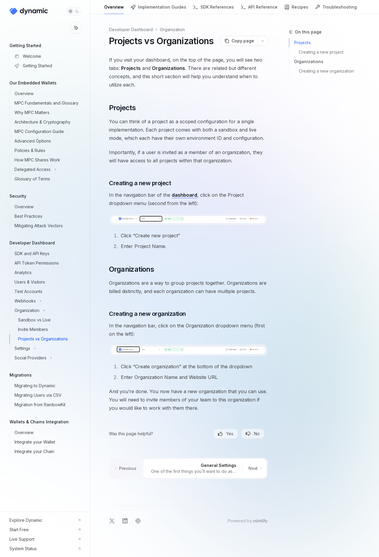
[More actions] (263, 41)
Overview (114, 9)
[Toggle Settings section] (49, 348)
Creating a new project (321, 52)
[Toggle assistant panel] (76, 28)
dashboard (184, 195)
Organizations (308, 61)
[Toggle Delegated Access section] (49, 169)
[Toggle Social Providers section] (49, 358)
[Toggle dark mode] (73, 11)
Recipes (296, 9)
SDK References (213, 9)
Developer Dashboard (131, 29)
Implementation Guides (158, 9)
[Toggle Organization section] (49, 310)
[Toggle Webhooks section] (49, 301)
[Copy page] (239, 41)
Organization (172, 29)
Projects (302, 42)
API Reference (259, 9)
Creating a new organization (326, 70)
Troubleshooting (336, 9)
